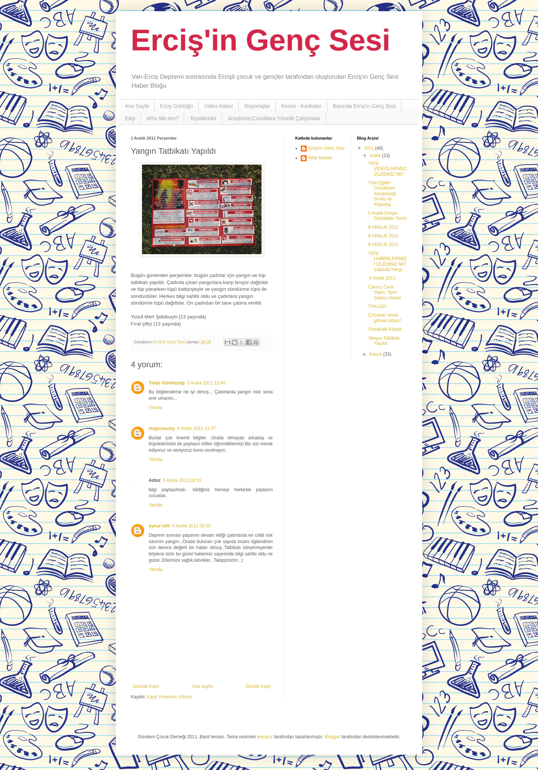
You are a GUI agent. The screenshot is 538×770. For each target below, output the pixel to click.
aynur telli (159, 526)
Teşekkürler (203, 118)
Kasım (376, 354)
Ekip (130, 118)
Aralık (375, 155)
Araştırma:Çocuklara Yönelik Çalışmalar (274, 118)
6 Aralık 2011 (381, 278)
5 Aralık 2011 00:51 (182, 480)
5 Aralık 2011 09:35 (191, 526)
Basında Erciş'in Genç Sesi (364, 106)
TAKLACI (377, 306)
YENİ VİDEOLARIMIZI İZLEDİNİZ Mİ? (387, 169)
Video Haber (219, 106)
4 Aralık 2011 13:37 (196, 428)
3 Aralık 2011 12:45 (206, 383)
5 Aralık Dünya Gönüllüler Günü (387, 216)
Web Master (320, 157)
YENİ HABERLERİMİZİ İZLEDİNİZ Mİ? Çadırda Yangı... (387, 261)
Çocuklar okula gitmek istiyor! (384, 317)
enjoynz (264, 736)
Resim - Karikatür (301, 106)
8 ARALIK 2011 (383, 227)
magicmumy (162, 428)
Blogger (332, 736)
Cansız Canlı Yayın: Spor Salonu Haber (384, 292)
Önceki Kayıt (258, 686)
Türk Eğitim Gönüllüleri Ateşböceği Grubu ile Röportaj (382, 193)
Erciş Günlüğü (176, 106)
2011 (369, 148)
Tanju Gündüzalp (167, 383)
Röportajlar (257, 106)
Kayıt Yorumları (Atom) (169, 696)
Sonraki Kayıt (146, 686)
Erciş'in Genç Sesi (260, 40)
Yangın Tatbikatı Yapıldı (384, 341)
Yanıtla (155, 407)
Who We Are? (162, 118)
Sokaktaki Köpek (384, 329)
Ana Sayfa (137, 106)
